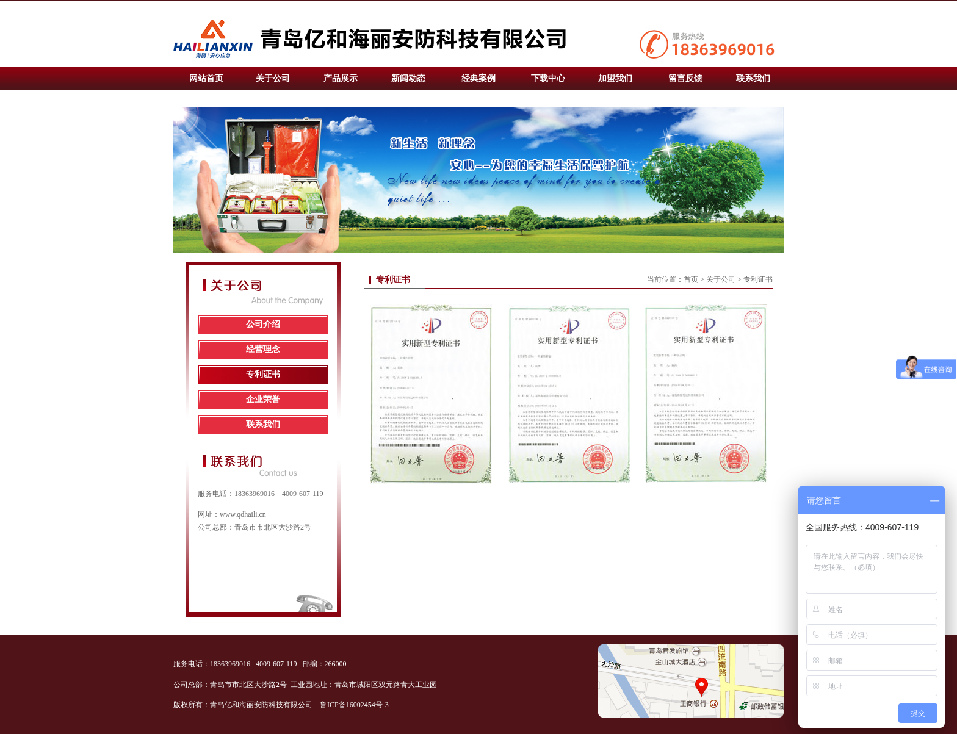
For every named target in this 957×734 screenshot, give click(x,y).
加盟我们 (615, 78)
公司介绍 (263, 324)
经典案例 (478, 78)
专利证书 (263, 374)
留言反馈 (685, 78)
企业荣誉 (263, 399)
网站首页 (206, 78)
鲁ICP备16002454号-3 (355, 704)
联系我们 (753, 78)
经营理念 (263, 349)
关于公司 (273, 78)
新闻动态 (408, 78)
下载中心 (548, 78)
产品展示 (340, 78)
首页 (691, 279)
